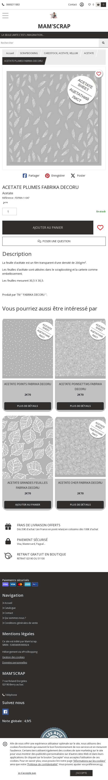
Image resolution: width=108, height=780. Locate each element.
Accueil (10, 53)
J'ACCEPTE (81, 773)
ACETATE (89, 53)
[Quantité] (9, 211)
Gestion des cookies (13, 657)
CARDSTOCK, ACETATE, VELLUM (61, 53)
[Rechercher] (103, 42)
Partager (31, 175)
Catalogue (9, 608)
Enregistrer (55, 175)
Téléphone (9, 695)
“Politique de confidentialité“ (42, 764)
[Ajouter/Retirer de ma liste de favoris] (100, 227)
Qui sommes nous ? (14, 618)
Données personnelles (14, 662)
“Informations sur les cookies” (89, 760)
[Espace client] (81, 4)
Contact (72, 4)
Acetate (7, 193)
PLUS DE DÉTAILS (27, 406)
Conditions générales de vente (20, 623)
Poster (78, 175)
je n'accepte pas (27, 773)
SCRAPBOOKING (29, 53)
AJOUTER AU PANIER (48, 227)
